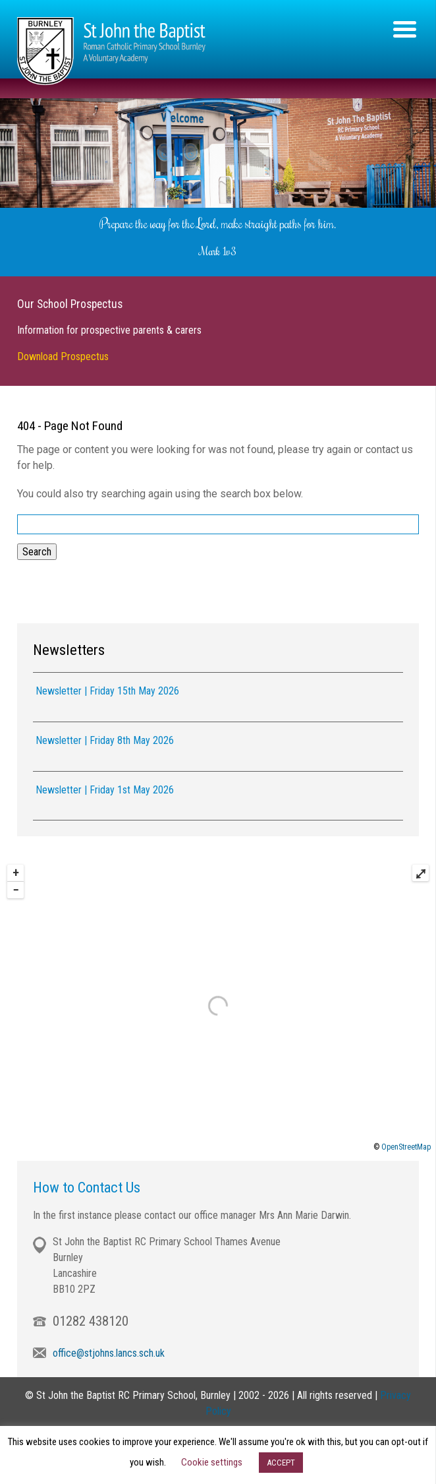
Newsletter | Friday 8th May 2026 (105, 737)
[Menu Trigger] (405, 28)
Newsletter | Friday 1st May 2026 (105, 787)
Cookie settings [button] (211, 1462)
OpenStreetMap (406, 1144)
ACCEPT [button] (281, 1463)
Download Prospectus (63, 354)
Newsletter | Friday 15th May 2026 (107, 688)
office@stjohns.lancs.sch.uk (109, 1351)
